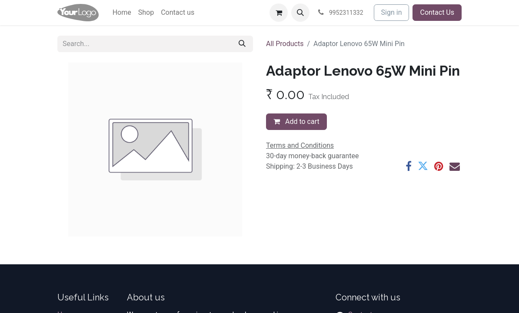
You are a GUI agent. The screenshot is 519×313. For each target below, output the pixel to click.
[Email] (454, 166)
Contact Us (437, 12)
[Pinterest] (438, 166)
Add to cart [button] (296, 121)
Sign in (391, 12)
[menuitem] (122, 12)
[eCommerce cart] (278, 12)
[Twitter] (423, 166)
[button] (300, 12)
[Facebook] (409, 166)
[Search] (242, 44)
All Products (284, 44)
